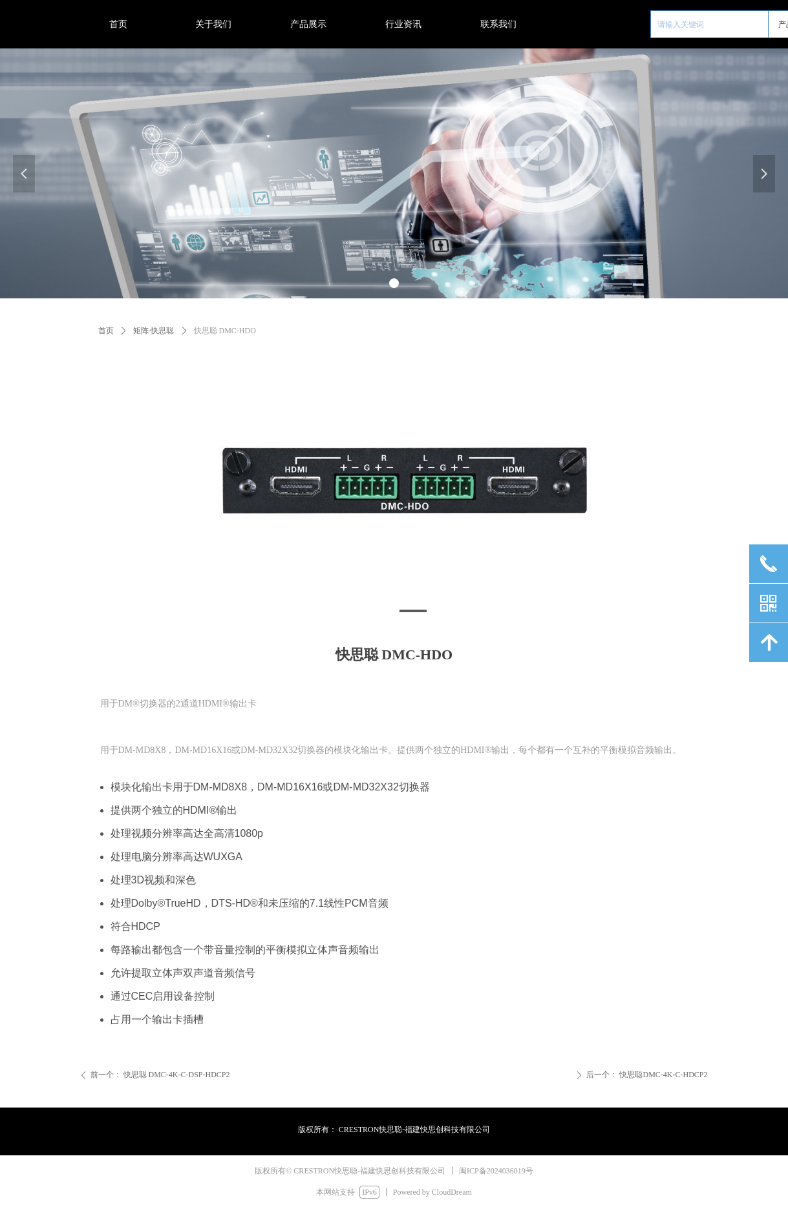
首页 (106, 330)
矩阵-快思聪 (154, 330)
